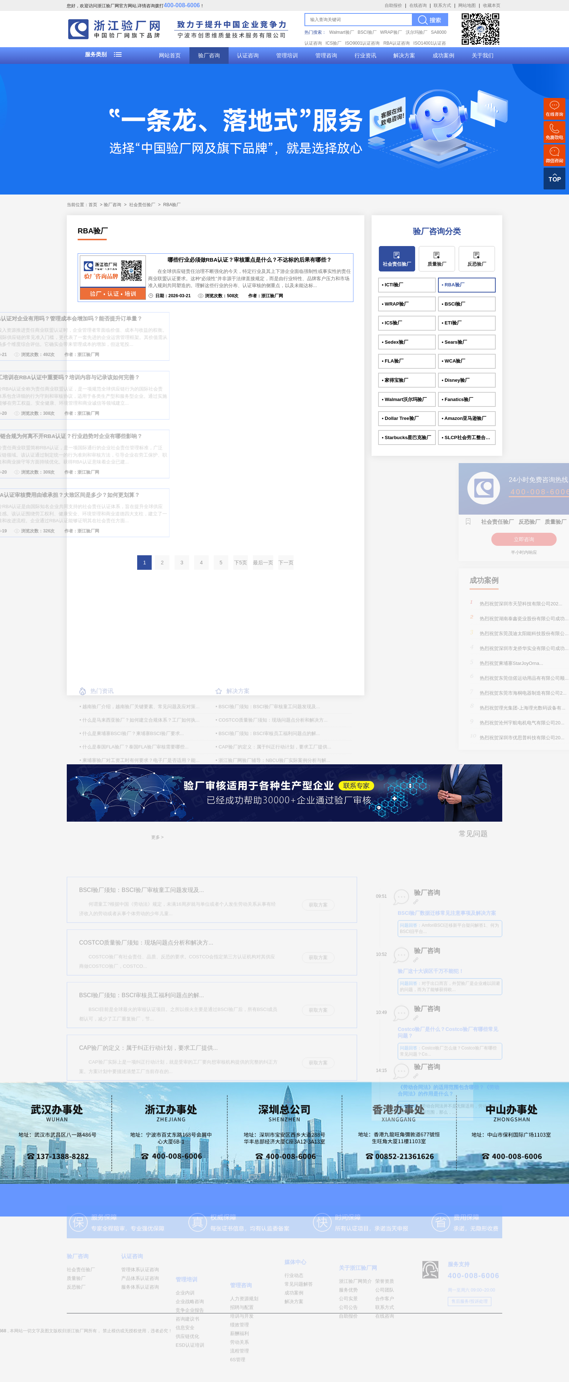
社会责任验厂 (142, 204)
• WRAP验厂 (395, 304)
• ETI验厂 (451, 323)
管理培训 (287, 55)
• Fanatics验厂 (457, 399)
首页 (93, 204)
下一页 (286, 562)
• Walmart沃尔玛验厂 (404, 399)
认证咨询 (248, 55)
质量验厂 (436, 264)
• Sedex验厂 (395, 342)
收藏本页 (491, 5)
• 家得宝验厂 (395, 380)
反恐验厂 (476, 264)
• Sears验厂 (454, 342)
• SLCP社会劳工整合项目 (468, 437)
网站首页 (170, 55)
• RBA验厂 (453, 284)
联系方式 (442, 5)
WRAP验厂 (391, 32)
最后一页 (263, 562)
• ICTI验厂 (392, 284)
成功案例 (443, 55)
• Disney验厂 (456, 380)
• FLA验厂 (392, 361)
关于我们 (483, 55)
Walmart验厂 (341, 32)
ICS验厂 (333, 43)
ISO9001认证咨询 (362, 43)
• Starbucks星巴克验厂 (406, 437)
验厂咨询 (209, 55)
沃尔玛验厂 (416, 32)
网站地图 (467, 5)
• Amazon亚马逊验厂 (464, 418)
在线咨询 (418, 5)
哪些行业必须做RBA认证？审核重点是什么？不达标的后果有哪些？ (250, 260)
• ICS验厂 (392, 323)
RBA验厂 (172, 204)
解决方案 (404, 55)
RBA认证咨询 (396, 43)
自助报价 (393, 5)
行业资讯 (365, 55)
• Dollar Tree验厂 (400, 418)
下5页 (240, 562)
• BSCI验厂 (453, 304)
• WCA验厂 (453, 361)
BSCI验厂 (367, 32)
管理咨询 (326, 55)
